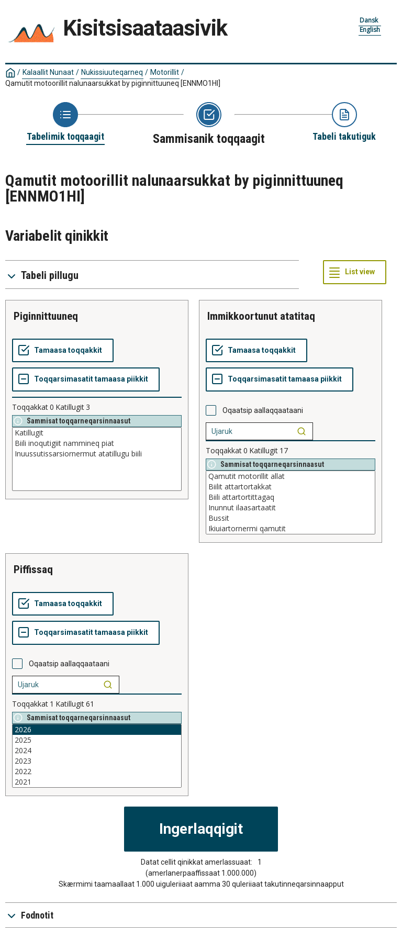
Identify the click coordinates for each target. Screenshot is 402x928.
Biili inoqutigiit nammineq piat (97, 443)
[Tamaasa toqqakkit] (63, 351)
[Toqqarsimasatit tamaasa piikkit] (86, 379)
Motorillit (164, 72)
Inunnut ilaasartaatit (290, 507)
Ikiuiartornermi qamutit (290, 528)
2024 (97, 750)
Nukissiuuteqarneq (112, 72)
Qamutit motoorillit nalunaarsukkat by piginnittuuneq (112, 83)
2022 (97, 771)
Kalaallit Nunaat (48, 72)
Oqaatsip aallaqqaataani (262, 410)
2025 (97, 740)
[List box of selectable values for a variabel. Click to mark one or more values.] (97, 459)
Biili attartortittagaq (290, 497)
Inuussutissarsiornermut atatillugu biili (97, 454)
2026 (97, 729)
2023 (97, 761)
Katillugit (97, 433)
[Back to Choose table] (65, 122)
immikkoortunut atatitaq (261, 316)
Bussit (290, 518)
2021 (97, 782)
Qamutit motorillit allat (290, 476)
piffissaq (33, 569)
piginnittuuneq (46, 316)
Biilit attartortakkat (290, 487)
